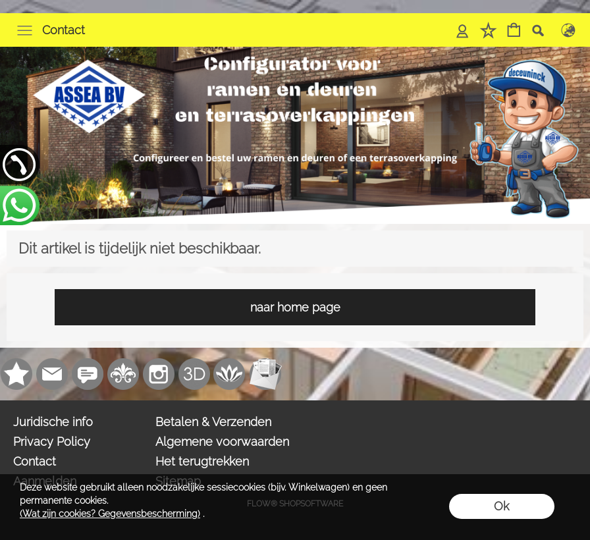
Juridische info (53, 422)
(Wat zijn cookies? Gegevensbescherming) (110, 513)
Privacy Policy (51, 441)
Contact (63, 30)
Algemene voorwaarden (222, 441)
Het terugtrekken (202, 461)
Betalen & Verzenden (213, 422)
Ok (501, 506)
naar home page (295, 307)
